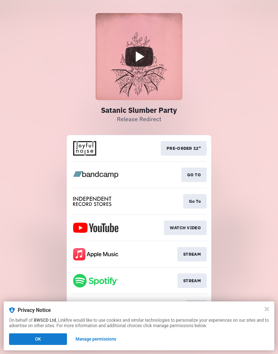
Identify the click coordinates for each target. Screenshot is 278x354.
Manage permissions (96, 339)
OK (38, 339)
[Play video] (139, 56)
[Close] (267, 309)
